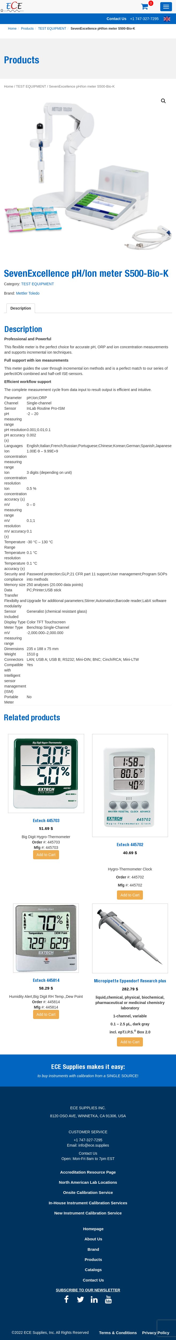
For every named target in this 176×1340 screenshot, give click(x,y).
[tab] (20, 308)
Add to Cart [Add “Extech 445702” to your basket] (129, 895)
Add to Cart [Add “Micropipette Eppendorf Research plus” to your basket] (129, 1042)
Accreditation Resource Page (88, 1172)
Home (12, 28)
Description (20, 308)
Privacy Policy (155, 1332)
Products (27, 28)
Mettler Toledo (28, 293)
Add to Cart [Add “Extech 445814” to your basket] (46, 1014)
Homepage (93, 1228)
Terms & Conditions (118, 1332)
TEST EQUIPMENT (52, 28)
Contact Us (116, 19)
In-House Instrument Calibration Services (88, 1203)
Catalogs (93, 1269)
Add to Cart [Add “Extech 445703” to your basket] (46, 855)
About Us (93, 1239)
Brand (93, 1249)
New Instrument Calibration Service (88, 1213)
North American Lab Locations (88, 1182)
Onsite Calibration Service (88, 1192)
